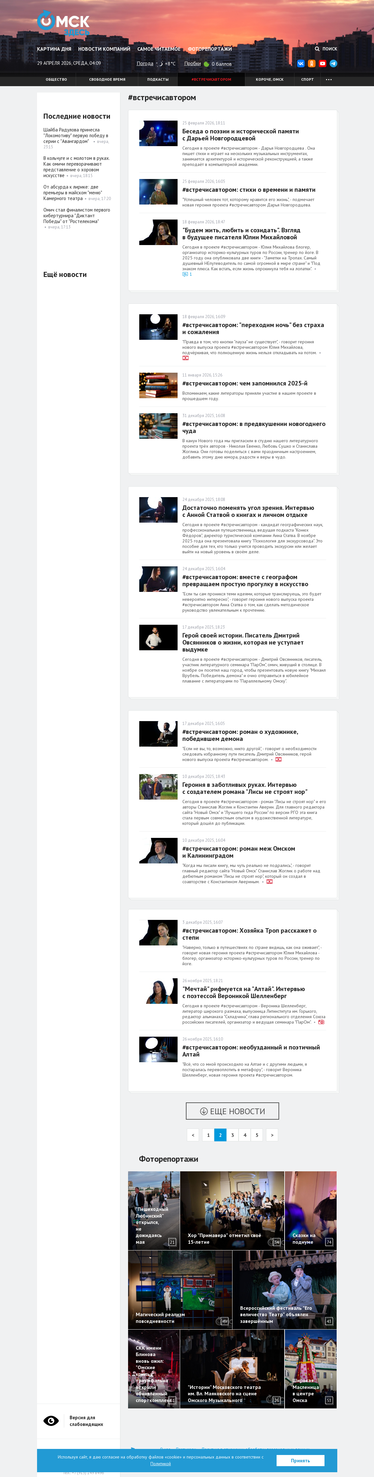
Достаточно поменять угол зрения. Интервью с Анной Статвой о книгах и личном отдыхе (248, 511)
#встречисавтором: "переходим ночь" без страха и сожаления (253, 328)
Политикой (160, 1463)
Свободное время (107, 79)
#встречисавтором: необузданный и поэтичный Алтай (251, 1050)
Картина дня (54, 49)
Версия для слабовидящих (86, 1420)
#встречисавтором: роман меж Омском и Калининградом (238, 852)
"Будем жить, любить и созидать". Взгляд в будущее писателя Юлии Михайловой (241, 233)
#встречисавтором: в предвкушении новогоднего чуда (253, 427)
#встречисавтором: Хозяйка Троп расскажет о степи (249, 934)
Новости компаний (104, 49)
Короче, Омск (270, 79)
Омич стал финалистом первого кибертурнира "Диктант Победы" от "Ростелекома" (76, 215)
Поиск (326, 49)
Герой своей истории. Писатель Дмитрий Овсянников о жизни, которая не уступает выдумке (243, 642)
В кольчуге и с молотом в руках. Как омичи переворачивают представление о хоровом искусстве (76, 166)
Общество (56, 79)
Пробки (192, 63)
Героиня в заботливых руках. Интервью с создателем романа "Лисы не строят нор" (245, 788)
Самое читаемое (158, 49)
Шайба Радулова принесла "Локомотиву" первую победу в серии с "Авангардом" (75, 135)
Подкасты (158, 79)
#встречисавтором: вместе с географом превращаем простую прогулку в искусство (245, 580)
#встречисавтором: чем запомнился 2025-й (245, 383)
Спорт (307, 79)
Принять (300, 1461)
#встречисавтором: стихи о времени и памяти (249, 189)
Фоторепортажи (210, 49)
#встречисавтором (211, 79)
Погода (145, 63)
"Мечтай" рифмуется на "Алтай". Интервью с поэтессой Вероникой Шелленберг (243, 992)
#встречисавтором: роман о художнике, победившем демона (240, 735)
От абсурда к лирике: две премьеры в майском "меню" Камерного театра (72, 192)
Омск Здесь (63, 23)
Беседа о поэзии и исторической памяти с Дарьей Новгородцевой (240, 134)
